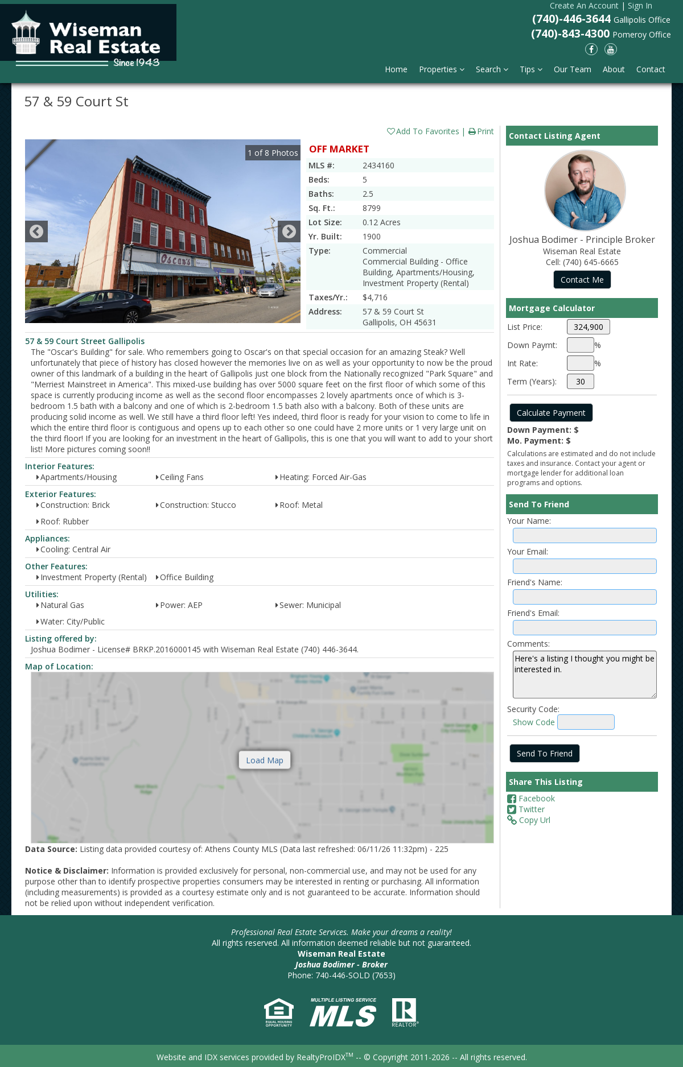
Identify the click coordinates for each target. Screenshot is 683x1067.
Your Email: (527, 551)
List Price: (524, 326)
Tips (531, 69)
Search (492, 69)
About (614, 69)
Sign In (640, 5)
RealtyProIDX (325, 1057)
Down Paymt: (532, 345)
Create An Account (584, 5)
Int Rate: (522, 363)
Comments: (528, 643)
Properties (441, 69)
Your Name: (529, 520)
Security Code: (533, 709)
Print (480, 131)
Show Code (534, 722)
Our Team (572, 69)
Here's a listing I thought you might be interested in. (585, 674)
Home (396, 69)
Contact (650, 69)
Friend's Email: (533, 612)
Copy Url (528, 819)
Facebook (531, 798)
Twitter (526, 809)
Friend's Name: (534, 582)
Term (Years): (532, 381)
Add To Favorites (422, 131)
